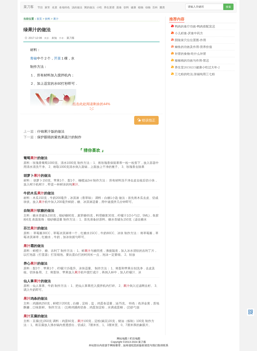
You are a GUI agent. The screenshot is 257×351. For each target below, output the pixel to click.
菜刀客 (29, 7)
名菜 (54, 7)
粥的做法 (89, 7)
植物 (140, 7)
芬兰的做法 (35, 228)
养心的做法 (35, 263)
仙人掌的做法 (37, 281)
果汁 (56, 18)
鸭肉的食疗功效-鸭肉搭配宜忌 (195, 26)
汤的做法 (77, 7)
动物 (147, 7)
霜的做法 (34, 246)
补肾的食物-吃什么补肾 (190, 53)
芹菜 (57, 58)
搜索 (228, 6)
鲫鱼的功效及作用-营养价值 (193, 46)
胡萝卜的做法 (37, 175)
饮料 (126, 7)
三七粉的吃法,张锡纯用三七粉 (195, 74)
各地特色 (64, 7)
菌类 (162, 7)
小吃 (99, 7)
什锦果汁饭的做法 (50, 131)
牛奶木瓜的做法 (39, 193)
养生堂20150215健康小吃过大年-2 (197, 67)
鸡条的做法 (35, 298)
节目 (40, 7)
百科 (155, 7)
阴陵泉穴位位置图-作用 (190, 39)
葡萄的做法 (35, 158)
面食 (119, 7)
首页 (39, 18)
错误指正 (146, 120)
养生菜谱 (109, 7)
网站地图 (122, 338)
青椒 (33, 58)
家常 (47, 7)
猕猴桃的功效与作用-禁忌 (192, 60)
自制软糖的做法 (39, 211)
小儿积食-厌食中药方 (189, 33)
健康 (133, 7)
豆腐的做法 (35, 316)
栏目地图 (135, 338)
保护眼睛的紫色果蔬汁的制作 (59, 137)
